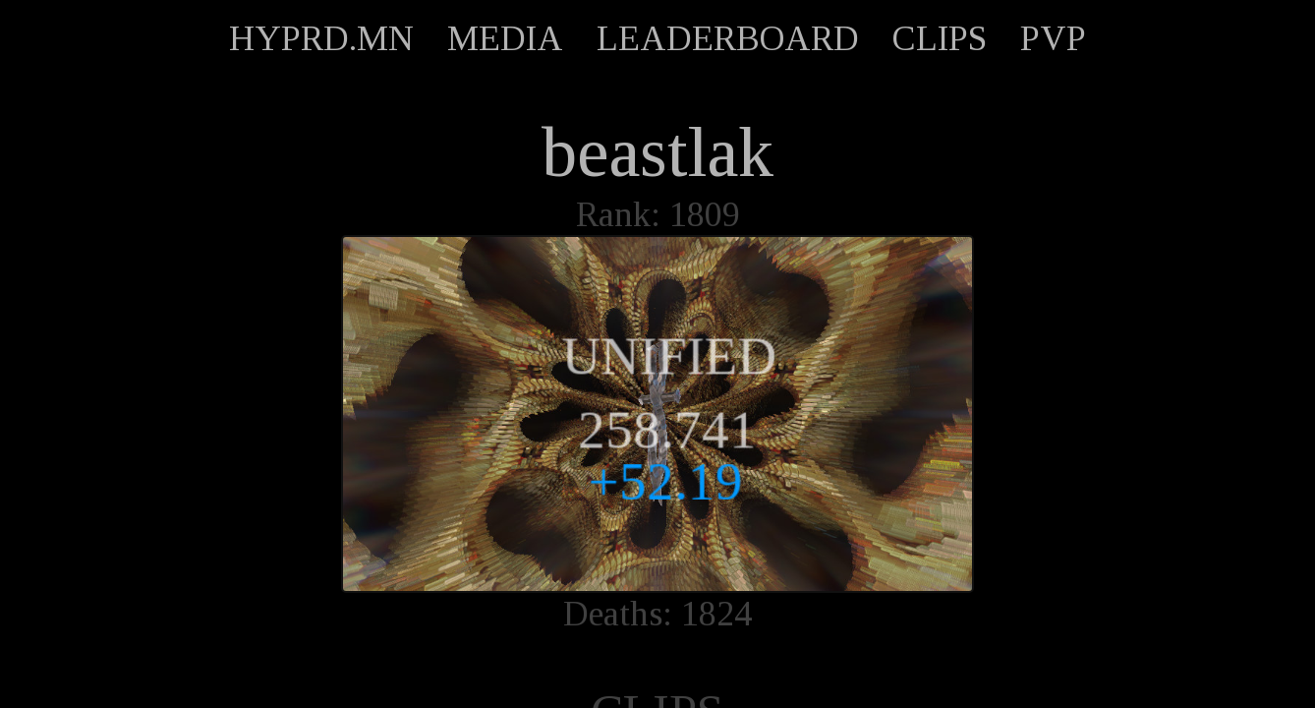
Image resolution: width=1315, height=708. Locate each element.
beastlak (657, 152)
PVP (1053, 38)
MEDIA (505, 38)
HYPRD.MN (321, 38)
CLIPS (939, 38)
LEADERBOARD (728, 38)
